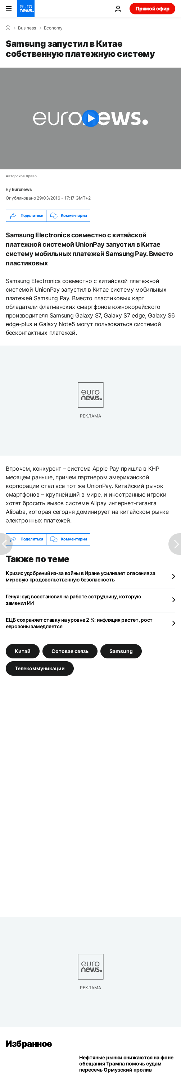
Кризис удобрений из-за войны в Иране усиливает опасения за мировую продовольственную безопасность (80, 576)
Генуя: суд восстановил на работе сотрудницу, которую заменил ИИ (73, 599)
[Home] (8, 27)
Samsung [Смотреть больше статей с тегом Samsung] (121, 651)
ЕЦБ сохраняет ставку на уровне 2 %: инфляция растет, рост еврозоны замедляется (79, 623)
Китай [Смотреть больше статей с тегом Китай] (23, 651)
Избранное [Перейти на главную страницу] (29, 1043)
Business (27, 28)
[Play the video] (90, 118)
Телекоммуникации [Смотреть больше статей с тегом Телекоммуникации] (40, 668)
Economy (53, 28)
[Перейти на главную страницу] (26, 8)
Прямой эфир (152, 8)
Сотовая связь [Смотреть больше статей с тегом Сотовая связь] (70, 651)
